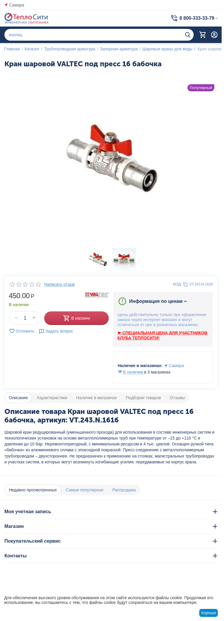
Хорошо (208, 612)
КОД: (177, 284)
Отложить (21, 331)
